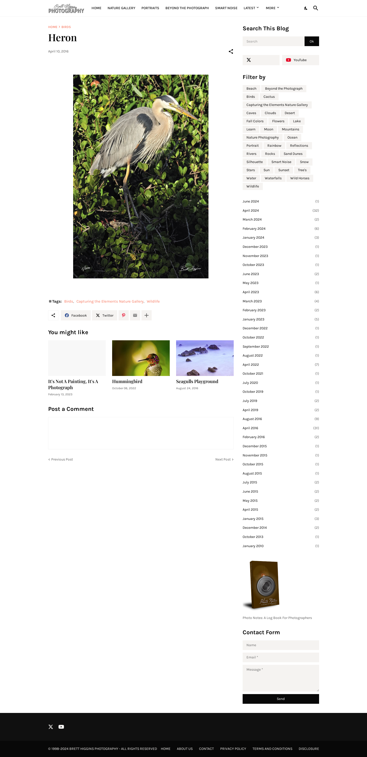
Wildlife (153, 301)
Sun (267, 170)
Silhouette (254, 162)
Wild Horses (299, 178)
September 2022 (281, 346)
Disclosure (309, 749)
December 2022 (281, 328)
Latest (249, 8)
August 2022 (281, 355)
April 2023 (281, 292)
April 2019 (281, 410)
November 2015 (281, 455)
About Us (185, 749)
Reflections (299, 145)
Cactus (269, 96)
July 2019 (281, 400)
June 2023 (281, 274)
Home (96, 8)
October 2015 (281, 464)
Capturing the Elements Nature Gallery (109, 301)
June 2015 (281, 491)
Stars (250, 170)
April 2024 (281, 210)
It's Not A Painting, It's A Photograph (73, 384)
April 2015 (281, 509)
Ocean (292, 137)
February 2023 (281, 310)
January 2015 (281, 518)
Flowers (278, 121)
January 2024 (281, 237)
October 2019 (281, 391)
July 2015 (281, 482)
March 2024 (281, 219)
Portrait (252, 145)
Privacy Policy (233, 749)
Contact (206, 749)
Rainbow (274, 145)
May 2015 (281, 500)
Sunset (283, 170)
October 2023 (281, 264)
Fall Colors (255, 121)
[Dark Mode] (306, 8)
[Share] (231, 51)
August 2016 (281, 419)
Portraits (150, 8)
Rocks (270, 154)
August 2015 (281, 473)
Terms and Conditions (272, 749)
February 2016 (281, 437)
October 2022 (281, 337)
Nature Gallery (121, 8)
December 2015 (281, 446)
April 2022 (281, 364)
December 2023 (281, 246)
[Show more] (146, 315)
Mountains (290, 129)
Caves (251, 113)
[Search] (314, 8)
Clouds (270, 113)
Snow (304, 162)
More (271, 8)
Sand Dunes (293, 154)
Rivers (251, 154)
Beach (251, 88)
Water (251, 178)
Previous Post (62, 459)
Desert (290, 113)
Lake (297, 121)
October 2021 (281, 373)
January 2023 (281, 319)
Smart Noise (226, 8)
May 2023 (281, 283)
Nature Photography (262, 137)
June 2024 (281, 201)
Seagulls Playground (197, 381)
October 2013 (281, 536)
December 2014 (281, 527)
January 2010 (281, 546)
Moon (268, 129)
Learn (250, 129)
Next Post (223, 459)
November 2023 (281, 256)
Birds (66, 27)
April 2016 (281, 428)
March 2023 (281, 301)
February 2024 (281, 228)
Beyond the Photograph (187, 8)
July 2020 (281, 382)
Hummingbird (127, 381)
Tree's (302, 170)
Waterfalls (273, 178)
